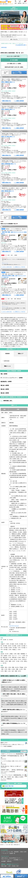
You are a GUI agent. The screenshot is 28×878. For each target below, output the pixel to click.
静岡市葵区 (4, 47)
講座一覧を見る (14, 39)
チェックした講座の (18, 72)
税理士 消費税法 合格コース (8, 82)
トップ (2, 851)
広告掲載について (18, 859)
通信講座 (16, 851)
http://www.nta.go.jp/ (14, 625)
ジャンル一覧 (9, 851)
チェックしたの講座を (21, 876)
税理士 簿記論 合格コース (7, 191)
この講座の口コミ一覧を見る (19, 266)
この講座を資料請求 (19, 100)
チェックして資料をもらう (8, 226)
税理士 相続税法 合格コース (8, 109)
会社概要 (3, 861)
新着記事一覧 (23, 751)
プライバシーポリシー (6, 859)
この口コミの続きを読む (7, 266)
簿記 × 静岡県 (4, 373)
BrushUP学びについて (14, 858)
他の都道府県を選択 (21, 45)
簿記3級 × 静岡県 (5, 393)
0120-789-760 (7, 786)
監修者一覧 (12, 853)
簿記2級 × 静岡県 (5, 389)
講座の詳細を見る (6, 100)
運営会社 (9, 861)
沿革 (9, 866)
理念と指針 (4, 866)
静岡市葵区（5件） (8, 400)
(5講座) (14, 60)
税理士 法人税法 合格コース (8, 136)
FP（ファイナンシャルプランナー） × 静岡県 (12, 377)
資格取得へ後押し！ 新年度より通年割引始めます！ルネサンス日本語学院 (14, 771)
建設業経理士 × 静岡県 (6, 381)
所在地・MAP (15, 866)
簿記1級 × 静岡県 (5, 385)
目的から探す (23, 851)
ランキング (5, 853)
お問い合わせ (4, 858)
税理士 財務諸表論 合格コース (8, 163)
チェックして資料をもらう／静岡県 (10, 77)
